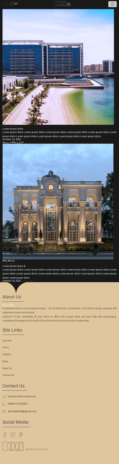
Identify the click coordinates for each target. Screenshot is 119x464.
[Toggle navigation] (112, 4)
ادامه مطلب (27, 280)
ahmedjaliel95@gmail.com (22, 411)
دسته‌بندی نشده (10, 125)
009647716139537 (18, 403)
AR (14, 4)
